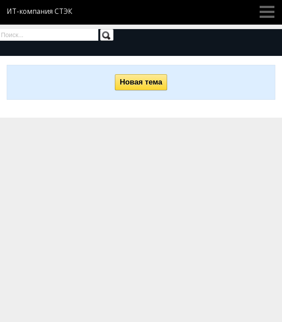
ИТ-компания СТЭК (39, 11)
